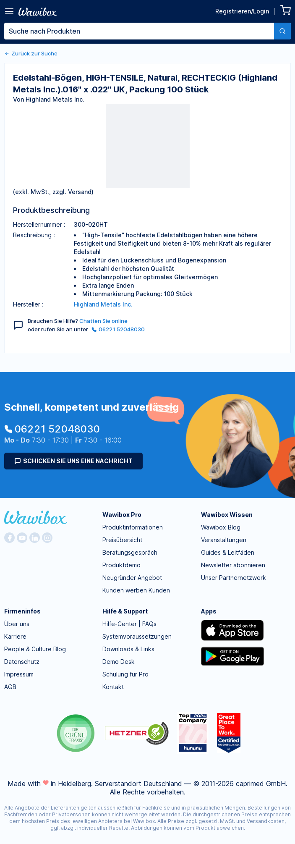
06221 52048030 (118, 329)
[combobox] (147, 31)
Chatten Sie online (103, 320)
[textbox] (139, 31)
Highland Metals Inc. (103, 304)
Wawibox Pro (121, 514)
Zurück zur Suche (30, 53)
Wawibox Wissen (227, 514)
